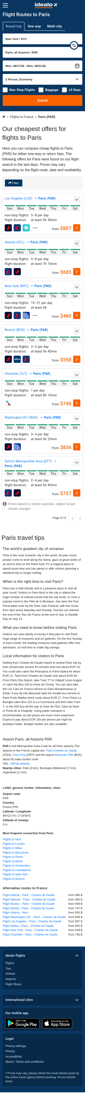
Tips (8, 968)
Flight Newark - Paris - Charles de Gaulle (29, 899)
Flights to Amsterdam (16, 865)
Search (42, 100)
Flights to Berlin (13, 861)
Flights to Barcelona (15, 852)
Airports (10, 979)
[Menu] (5, 5)
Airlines (10, 973)
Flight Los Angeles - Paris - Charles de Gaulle (32, 921)
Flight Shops (13, 984)
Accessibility (13, 1056)
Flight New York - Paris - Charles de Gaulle (30, 930)
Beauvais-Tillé (64, 754)
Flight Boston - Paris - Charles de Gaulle (29, 903)
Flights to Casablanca (17, 870)
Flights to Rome (13, 856)
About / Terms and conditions (24, 1061)
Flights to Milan (12, 848)
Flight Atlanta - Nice (15, 912)
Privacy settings (15, 1046)
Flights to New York (15, 874)
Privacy (10, 1051)
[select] (76, 227)
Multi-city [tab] (54, 26)
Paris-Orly (19, 754)
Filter (15, 183)
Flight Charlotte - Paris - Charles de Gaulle (30, 934)
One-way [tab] (34, 26)
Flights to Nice (12, 839)
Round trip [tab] (13, 26)
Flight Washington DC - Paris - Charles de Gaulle (34, 917)
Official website (20, 763)
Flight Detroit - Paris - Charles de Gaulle (28, 908)
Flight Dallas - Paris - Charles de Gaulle (28, 925)
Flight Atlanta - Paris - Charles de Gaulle (29, 895)
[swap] (74, 45)
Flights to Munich (14, 878)
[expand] (76, 199)
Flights (9, 963)
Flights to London (14, 843)
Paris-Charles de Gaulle (61, 750)
